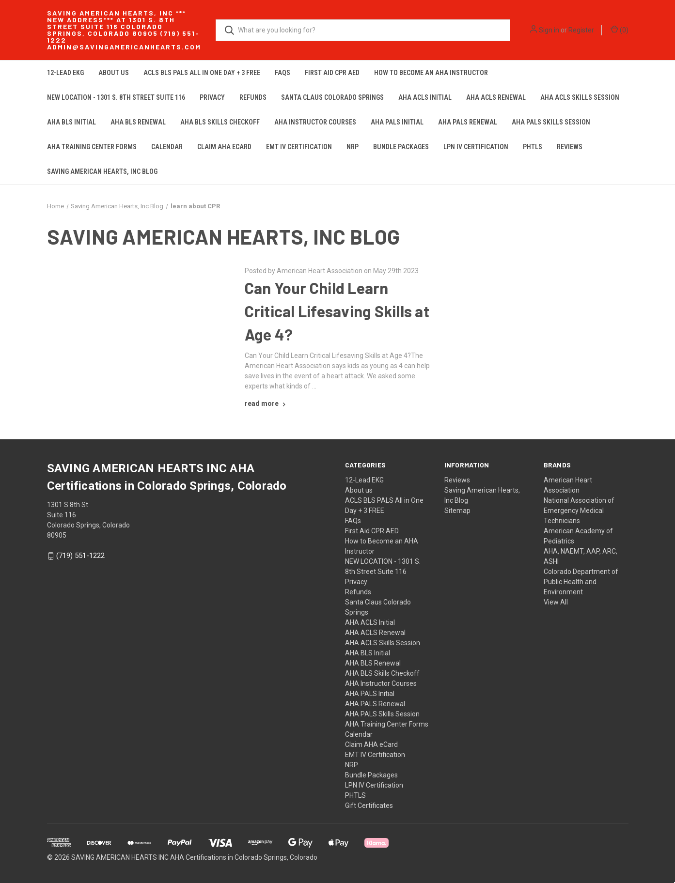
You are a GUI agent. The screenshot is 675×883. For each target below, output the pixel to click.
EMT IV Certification (299, 147)
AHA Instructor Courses (315, 122)
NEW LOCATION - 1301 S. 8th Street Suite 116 (116, 97)
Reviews (569, 147)
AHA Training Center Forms (92, 147)
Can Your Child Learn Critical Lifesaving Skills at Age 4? (337, 311)
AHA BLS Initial (71, 122)
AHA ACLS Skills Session (579, 97)
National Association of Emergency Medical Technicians (579, 510)
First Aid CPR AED (332, 73)
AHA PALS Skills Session (551, 122)
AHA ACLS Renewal (496, 97)
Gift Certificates (369, 805)
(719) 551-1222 (80, 556)
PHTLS (532, 147)
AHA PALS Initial (397, 122)
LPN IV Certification (475, 147)
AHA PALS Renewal (467, 122)
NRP (352, 147)
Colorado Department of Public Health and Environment (581, 582)
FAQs (282, 73)
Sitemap (457, 510)
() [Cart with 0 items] (619, 29)
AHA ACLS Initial (425, 97)
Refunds (253, 97)
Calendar (167, 147)
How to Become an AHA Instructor (431, 73)
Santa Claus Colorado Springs (332, 97)
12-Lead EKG (65, 73)
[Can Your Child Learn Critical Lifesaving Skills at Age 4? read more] (266, 403)
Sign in (549, 30)
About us (113, 73)
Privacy (212, 97)
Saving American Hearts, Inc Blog (102, 171)
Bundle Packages (401, 147)
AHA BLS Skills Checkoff (220, 122)
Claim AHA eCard (224, 147)
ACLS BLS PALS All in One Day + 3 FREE (201, 73)
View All (556, 602)
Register (581, 30)
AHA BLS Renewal (138, 122)
